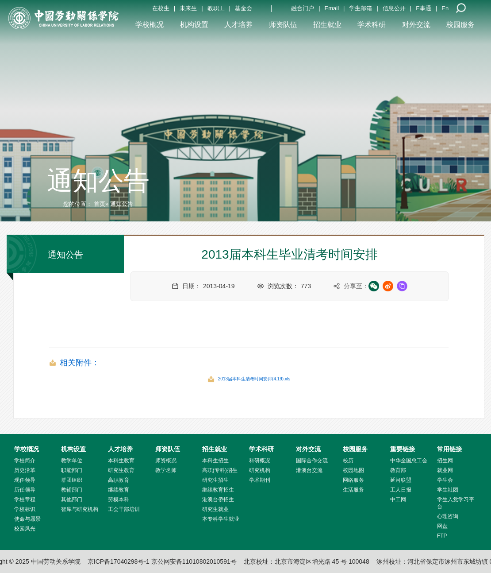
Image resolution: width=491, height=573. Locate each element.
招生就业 (327, 24)
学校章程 (24, 499)
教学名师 (165, 470)
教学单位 (71, 460)
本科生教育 (121, 460)
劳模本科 (118, 499)
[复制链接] (402, 286)
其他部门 (71, 499)
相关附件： (80, 362)
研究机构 (259, 470)
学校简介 (24, 460)
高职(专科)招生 (220, 470)
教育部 (398, 470)
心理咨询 (447, 516)
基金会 (243, 8)
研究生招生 (215, 480)
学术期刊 (259, 480)
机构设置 (194, 24)
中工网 (398, 499)
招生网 (445, 460)
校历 (348, 460)
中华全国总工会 (408, 460)
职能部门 (71, 470)
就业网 (445, 470)
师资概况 (165, 460)
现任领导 (24, 480)
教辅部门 (71, 490)
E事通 (423, 8)
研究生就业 (215, 509)
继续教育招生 (218, 490)
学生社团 (447, 490)
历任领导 (24, 490)
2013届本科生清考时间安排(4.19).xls (254, 378)
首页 (99, 204)
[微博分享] (388, 286)
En (445, 8)
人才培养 (238, 24)
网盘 (442, 526)
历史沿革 (24, 470)
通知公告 (98, 180)
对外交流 (416, 24)
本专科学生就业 (220, 519)
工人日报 (400, 490)
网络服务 (353, 480)
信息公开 (394, 8)
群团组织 (71, 480)
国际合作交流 (312, 460)
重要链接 (402, 449)
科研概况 (259, 460)
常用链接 (449, 449)
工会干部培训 (124, 509)
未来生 (188, 8)
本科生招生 (215, 460)
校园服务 (460, 24)
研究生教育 (121, 470)
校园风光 (24, 529)
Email (332, 8)
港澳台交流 (309, 470)
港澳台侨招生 (218, 499)
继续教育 (118, 490)
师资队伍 (283, 24)
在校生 (160, 8)
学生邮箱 (360, 8)
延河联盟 (400, 480)
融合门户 (302, 8)
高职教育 (118, 480)
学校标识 (24, 509)
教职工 (216, 8)
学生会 (445, 480)
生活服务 (353, 490)
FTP (442, 536)
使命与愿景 (27, 519)
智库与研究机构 (79, 509)
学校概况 (149, 24)
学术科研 (371, 24)
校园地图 (353, 470)
